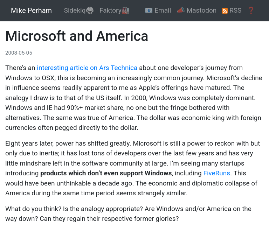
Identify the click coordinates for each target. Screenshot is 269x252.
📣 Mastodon (196, 10)
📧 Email (158, 10)
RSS (231, 10)
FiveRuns (216, 173)
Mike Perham (31, 10)
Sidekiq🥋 (79, 10)
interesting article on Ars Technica (87, 68)
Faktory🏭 (114, 10)
